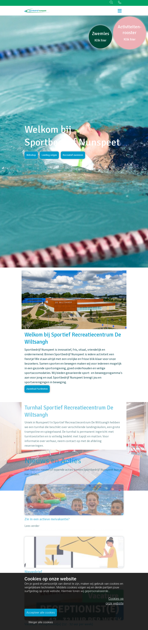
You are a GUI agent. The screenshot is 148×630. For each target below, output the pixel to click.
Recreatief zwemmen (73, 155)
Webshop (31, 155)
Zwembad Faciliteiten (37, 388)
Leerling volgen (49, 155)
